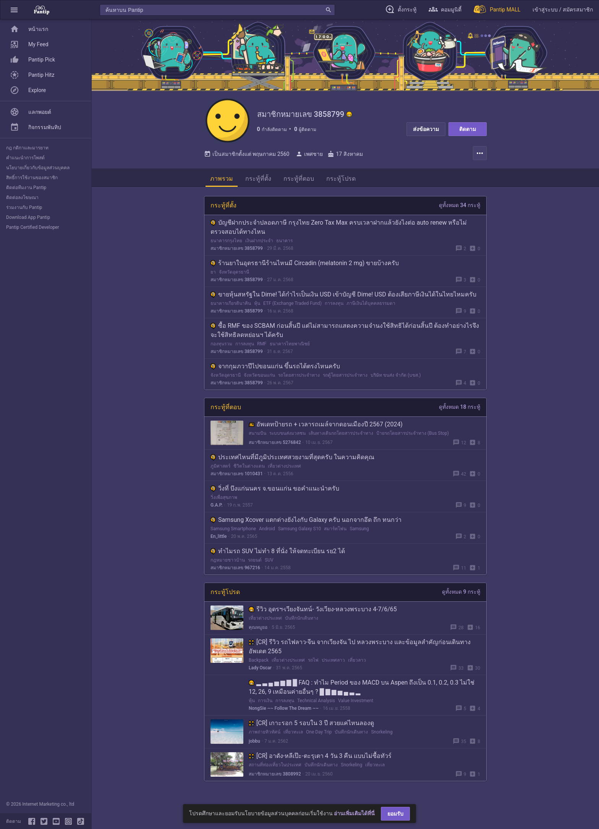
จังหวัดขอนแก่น (259, 377)
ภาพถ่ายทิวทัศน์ (264, 734)
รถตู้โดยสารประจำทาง (345, 377)
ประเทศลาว (333, 662)
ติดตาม (467, 129)
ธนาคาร (284, 242)
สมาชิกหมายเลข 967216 (235, 569)
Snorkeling (381, 734)
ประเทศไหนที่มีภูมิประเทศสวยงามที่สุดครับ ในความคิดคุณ (292, 459)
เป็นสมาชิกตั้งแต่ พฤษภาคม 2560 (246, 156)
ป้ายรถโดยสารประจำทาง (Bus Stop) (412, 435)
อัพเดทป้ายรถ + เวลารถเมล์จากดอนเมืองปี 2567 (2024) (326, 426)
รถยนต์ (255, 562)
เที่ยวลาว (357, 662)
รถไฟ (313, 662)
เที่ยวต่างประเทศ (284, 468)
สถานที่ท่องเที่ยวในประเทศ (275, 766)
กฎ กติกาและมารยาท (27, 148)
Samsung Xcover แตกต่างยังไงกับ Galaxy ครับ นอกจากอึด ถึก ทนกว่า (305, 521)
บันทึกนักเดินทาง (301, 620)
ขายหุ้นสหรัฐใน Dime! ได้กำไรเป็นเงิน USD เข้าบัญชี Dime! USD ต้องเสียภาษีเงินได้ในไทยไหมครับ (343, 296)
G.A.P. (216, 507)
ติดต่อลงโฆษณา (22, 197)
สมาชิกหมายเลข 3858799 (236, 250)
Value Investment (355, 702)
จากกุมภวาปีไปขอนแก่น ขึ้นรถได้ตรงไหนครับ (275, 368)
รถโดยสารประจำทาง (299, 377)
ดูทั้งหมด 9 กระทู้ (461, 593)
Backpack (259, 662)
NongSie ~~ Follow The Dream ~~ (284, 710)
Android (267, 530)
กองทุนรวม (221, 345)
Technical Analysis (316, 702)
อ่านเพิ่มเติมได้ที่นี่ (354, 813)
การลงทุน (334, 305)
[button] (14, 9)
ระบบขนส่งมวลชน (287, 435)
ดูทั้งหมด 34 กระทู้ (459, 207)
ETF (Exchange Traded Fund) (292, 305)
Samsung (359, 530)
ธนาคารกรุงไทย (226, 242)
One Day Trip (319, 734)
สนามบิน (257, 435)
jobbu (254, 743)
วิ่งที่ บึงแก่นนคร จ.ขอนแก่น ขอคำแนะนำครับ (274, 490)
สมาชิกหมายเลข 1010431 (236, 475)
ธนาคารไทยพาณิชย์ (290, 345)
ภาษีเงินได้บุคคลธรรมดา (370, 305)
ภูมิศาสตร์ (220, 468)
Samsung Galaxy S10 (299, 530)
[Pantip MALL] (497, 9)
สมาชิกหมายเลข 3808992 (275, 776)
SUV (269, 562)
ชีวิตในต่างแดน (249, 468)
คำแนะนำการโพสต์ (25, 157)
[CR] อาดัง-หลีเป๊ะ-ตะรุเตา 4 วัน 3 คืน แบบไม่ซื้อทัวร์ (320, 757)
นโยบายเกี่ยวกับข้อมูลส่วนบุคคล (38, 167)
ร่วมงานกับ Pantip (24, 207)
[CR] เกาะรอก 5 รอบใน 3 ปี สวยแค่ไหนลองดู (311, 725)
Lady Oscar (260, 669)
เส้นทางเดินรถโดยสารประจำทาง (341, 435)
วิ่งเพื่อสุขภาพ (223, 499)
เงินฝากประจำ (259, 242)
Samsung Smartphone (233, 530)
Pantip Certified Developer (32, 227)
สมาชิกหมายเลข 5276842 (275, 444)
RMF (262, 345)
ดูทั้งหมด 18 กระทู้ (459, 408)
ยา (213, 274)
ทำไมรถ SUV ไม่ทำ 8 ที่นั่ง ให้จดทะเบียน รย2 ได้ (277, 553)
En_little (218, 538)
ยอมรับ (395, 814)
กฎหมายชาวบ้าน (227, 562)
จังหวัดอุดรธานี (234, 274)
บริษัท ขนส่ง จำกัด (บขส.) (396, 377)
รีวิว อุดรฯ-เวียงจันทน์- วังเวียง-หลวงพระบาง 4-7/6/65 (323, 611)
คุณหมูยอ (258, 629)
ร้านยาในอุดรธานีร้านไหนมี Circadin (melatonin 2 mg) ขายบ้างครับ (304, 265)
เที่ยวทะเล (293, 734)
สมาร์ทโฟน (335, 530)
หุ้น (257, 305)
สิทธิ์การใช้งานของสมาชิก (32, 177)
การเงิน (265, 702)
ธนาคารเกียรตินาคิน (230, 305)
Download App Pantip (28, 217)
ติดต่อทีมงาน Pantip (26, 187)
